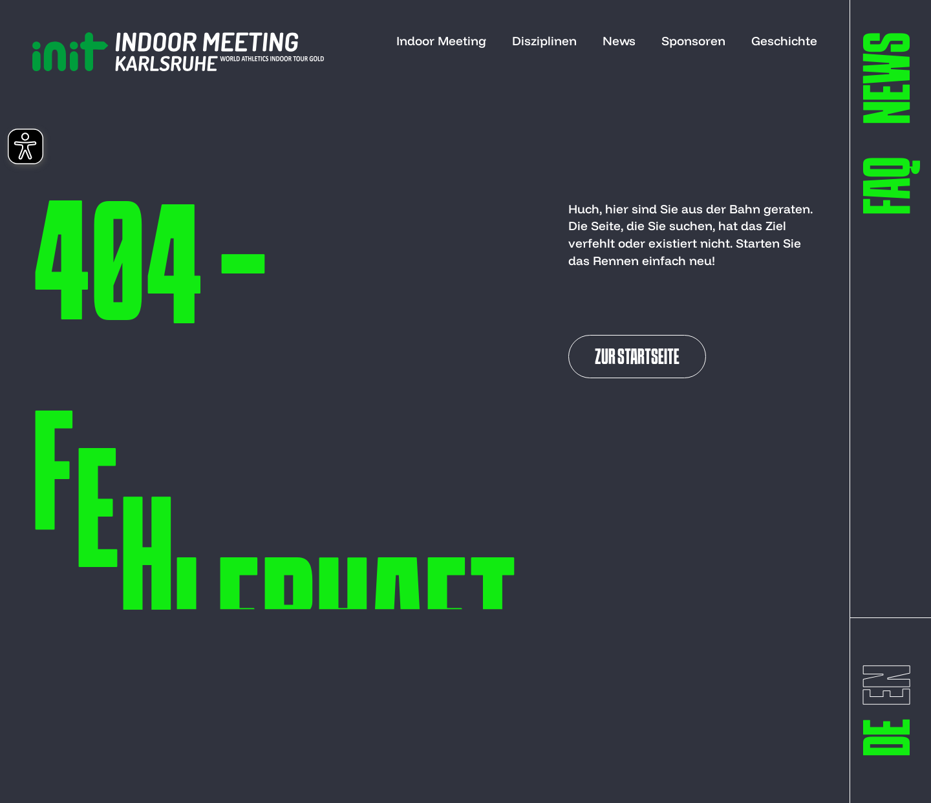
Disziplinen (544, 40)
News (619, 40)
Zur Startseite (637, 358)
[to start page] (178, 52)
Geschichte (784, 40)
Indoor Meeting (441, 40)
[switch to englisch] (892, 685)
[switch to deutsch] (892, 737)
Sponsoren (693, 40)
